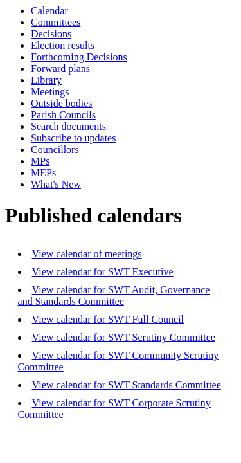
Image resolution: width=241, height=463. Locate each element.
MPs (40, 161)
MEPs (43, 172)
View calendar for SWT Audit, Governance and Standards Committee (114, 295)
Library (46, 80)
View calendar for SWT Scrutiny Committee (123, 337)
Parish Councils (63, 114)
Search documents (68, 126)
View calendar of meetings (87, 253)
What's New (56, 184)
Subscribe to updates (73, 137)
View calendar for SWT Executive (103, 271)
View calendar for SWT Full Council (108, 319)
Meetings (50, 91)
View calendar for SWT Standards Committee (126, 384)
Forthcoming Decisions (79, 56)
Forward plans (60, 68)
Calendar (49, 10)
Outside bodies (62, 103)
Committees (55, 22)
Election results (62, 45)
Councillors (55, 149)
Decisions (51, 33)
